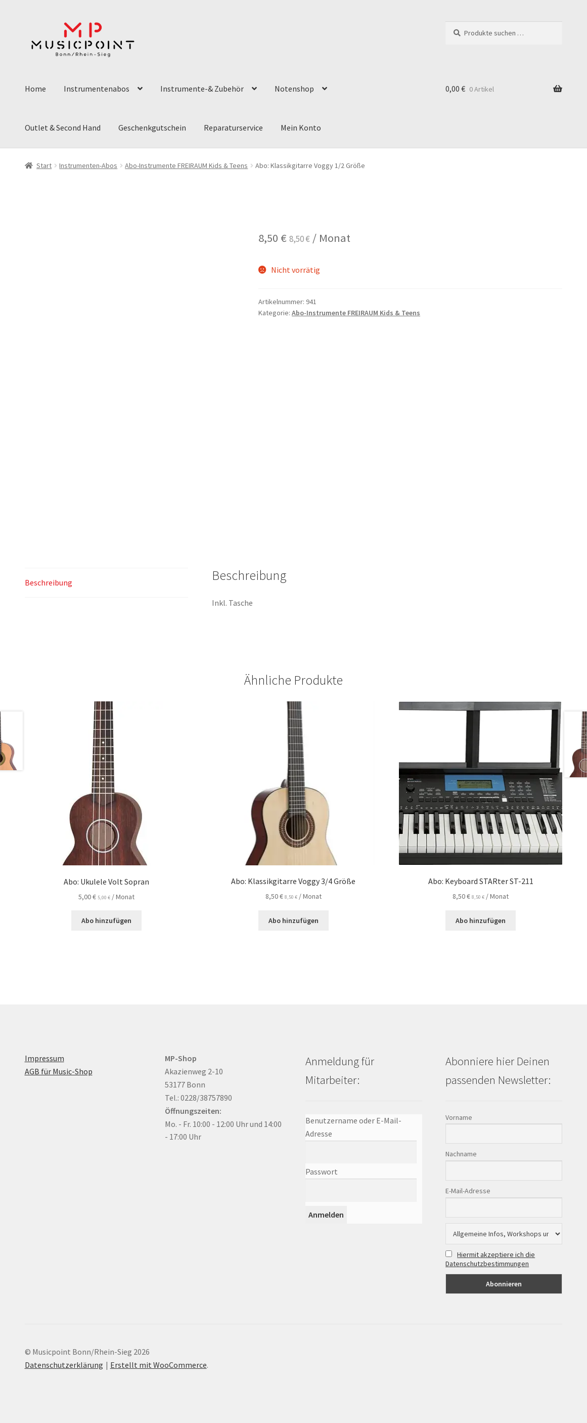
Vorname (458, 1117)
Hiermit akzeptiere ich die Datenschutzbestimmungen (490, 1259)
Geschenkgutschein (152, 127)
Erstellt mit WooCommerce (158, 1365)
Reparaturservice (233, 127)
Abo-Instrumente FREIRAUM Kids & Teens (186, 165)
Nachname (461, 1153)
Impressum (44, 1058)
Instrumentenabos (96, 88)
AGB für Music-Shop (59, 1071)
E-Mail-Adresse (467, 1190)
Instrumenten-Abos (88, 165)
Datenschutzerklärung (64, 1365)
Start (44, 165)
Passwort (321, 1171)
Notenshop (294, 88)
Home (35, 88)
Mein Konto (301, 127)
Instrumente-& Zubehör (202, 88)
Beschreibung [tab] (48, 582)
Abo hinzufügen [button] (106, 920)
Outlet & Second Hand (63, 127)
